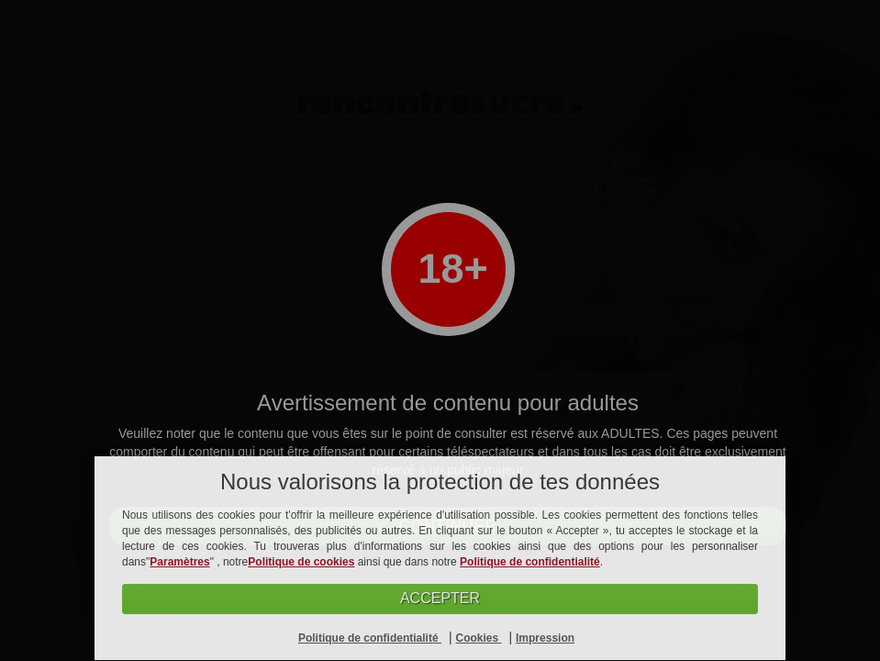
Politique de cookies (301, 561)
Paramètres (179, 561)
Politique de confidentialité (530, 561)
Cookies (478, 638)
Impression (545, 638)
